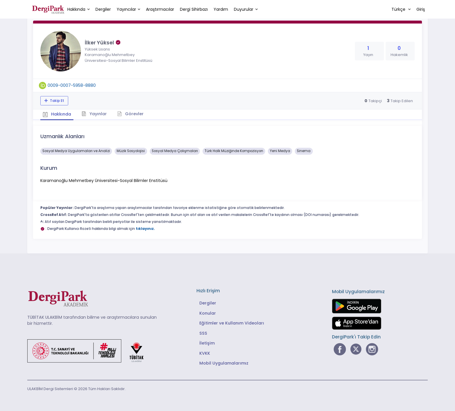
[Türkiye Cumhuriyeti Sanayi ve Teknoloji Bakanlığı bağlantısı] (89, 350)
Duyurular (243, 9)
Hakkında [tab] (57, 114)
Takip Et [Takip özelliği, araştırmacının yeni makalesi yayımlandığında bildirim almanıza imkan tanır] (56, 100)
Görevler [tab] (133, 113)
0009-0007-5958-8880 (72, 85)
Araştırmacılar (160, 9)
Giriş (420, 9)
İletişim (207, 342)
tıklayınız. (145, 228)
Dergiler (103, 9)
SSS (203, 333)
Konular (207, 313)
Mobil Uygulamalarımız (223, 362)
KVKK (204, 353)
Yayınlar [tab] (96, 113)
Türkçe (399, 9)
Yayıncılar (126, 9)
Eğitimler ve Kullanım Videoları (231, 322)
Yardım (221, 9)
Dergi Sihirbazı (194, 9)
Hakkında (76, 9)
